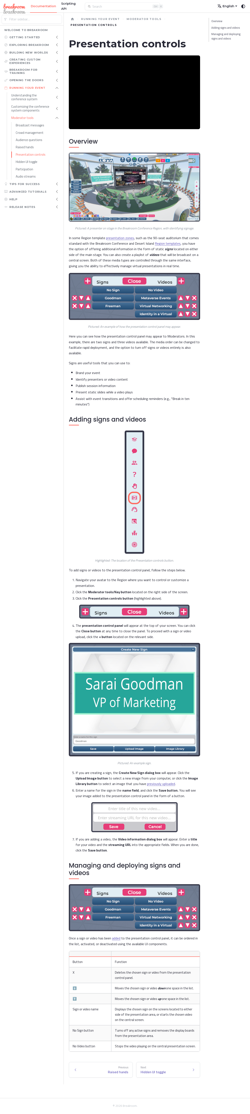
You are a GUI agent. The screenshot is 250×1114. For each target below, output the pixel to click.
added (116, 938)
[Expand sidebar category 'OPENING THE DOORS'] (57, 80)
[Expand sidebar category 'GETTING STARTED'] (57, 37)
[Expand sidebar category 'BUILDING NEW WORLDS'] (57, 52)
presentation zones (120, 238)
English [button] (225, 6)
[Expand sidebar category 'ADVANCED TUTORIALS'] (57, 191)
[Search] (125, 6)
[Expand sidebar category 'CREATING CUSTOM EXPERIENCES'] (57, 61)
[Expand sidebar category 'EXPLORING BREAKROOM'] (57, 44)
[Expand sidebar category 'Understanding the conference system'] (57, 97)
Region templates (168, 243)
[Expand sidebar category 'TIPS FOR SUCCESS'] (57, 184)
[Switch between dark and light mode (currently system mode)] (243, 6)
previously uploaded (161, 784)
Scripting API (68, 6)
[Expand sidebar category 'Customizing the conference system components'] (57, 108)
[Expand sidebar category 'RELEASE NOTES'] (57, 206)
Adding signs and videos (225, 27)
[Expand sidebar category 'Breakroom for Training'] (57, 71)
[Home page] (72, 19)
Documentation (43, 6)
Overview (216, 21)
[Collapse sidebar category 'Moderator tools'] (57, 117)
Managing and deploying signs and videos (225, 36)
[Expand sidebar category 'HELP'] (57, 199)
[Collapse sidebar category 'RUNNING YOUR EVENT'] (57, 88)
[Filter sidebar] (32, 19)
